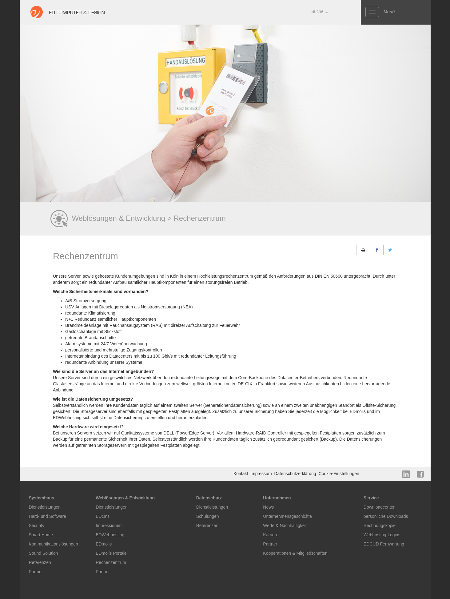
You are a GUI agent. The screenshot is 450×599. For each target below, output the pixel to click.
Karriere (270, 534)
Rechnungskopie (380, 525)
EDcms (103, 516)
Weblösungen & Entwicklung (125, 497)
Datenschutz (209, 497)
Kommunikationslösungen (53, 543)
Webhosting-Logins (382, 534)
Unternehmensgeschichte (287, 516)
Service (371, 497)
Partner (36, 571)
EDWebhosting (110, 534)
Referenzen (40, 562)
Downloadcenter (379, 507)
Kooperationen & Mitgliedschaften (295, 553)
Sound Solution (43, 553)
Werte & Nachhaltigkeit (285, 525)
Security (37, 525)
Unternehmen (277, 497)
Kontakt (241, 473)
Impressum (261, 473)
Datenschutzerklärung (295, 473)
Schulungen (207, 516)
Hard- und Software (47, 516)
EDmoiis (104, 543)
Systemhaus (41, 497)
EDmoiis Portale (111, 553)
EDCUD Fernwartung (384, 543)
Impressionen (108, 525)
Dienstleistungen (45, 507)
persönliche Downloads (386, 516)
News (268, 507)
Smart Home (41, 534)
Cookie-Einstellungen (339, 473)
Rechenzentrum (111, 562)
